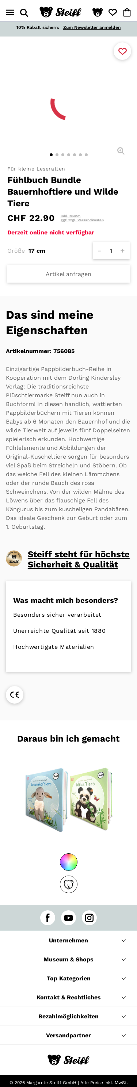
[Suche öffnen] (24, 13)
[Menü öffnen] (10, 12)
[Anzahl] (111, 250)
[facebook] (47, 917)
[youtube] (68, 917)
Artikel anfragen (68, 274)
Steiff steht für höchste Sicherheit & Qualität (79, 559)
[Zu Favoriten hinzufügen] (122, 51)
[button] (97, 13)
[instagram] (89, 917)
